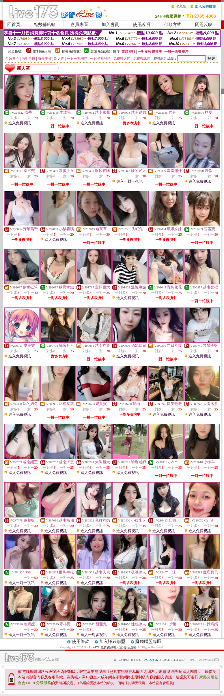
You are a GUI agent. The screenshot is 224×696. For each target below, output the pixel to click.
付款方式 (172, 24)
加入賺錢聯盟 (112, 641)
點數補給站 (44, 24)
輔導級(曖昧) (71, 51)
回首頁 (13, 24)
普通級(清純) (100, 51)
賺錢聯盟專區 (148, 641)
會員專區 (79, 24)
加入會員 (110, 24)
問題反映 (203, 24)
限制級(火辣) (43, 51)
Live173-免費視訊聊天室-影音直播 (113, 647)
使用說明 (141, 24)
